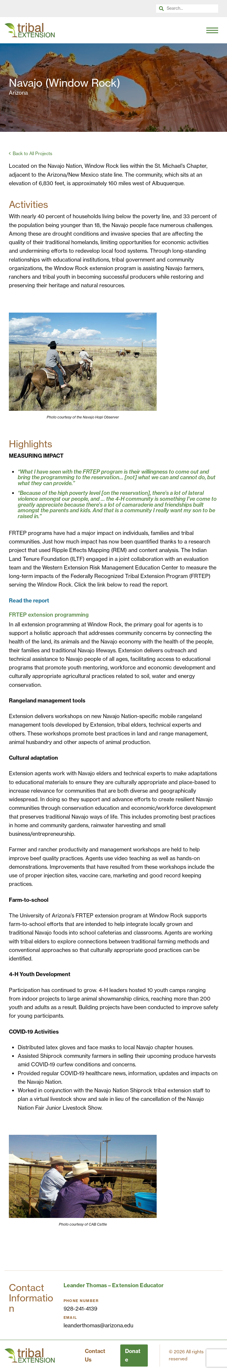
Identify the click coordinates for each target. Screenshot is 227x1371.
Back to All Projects (32, 153)
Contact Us (95, 1355)
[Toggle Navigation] (212, 30)
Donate (132, 1355)
